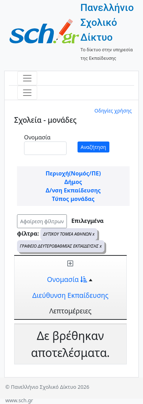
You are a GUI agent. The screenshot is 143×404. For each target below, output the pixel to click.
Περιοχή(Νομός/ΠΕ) (73, 173)
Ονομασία (37, 137)
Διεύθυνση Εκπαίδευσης (70, 295)
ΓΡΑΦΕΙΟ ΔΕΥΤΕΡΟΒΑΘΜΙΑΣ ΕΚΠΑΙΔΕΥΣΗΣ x (61, 246)
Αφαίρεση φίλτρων (42, 221)
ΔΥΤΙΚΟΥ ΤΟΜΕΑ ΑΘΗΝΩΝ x (69, 234)
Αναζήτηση (93, 147)
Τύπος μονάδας (73, 199)
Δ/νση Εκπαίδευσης (73, 190)
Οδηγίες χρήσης (113, 110)
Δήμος (73, 182)
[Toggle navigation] (27, 78)
